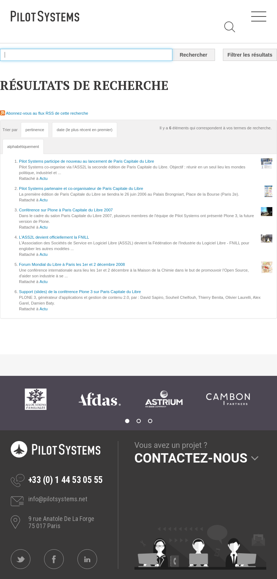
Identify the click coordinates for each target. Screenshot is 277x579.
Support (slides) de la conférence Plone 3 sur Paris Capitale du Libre (80, 292)
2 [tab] (139, 421)
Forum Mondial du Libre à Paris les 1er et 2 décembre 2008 (72, 264)
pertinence (34, 130)
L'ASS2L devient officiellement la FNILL (54, 237)
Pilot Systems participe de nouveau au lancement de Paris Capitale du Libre (86, 161)
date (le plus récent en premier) (84, 130)
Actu (43, 178)
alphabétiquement (23, 146)
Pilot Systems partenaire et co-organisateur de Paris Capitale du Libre (81, 188)
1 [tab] (127, 421)
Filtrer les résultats (250, 55)
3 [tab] (150, 421)
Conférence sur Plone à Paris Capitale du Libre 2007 (66, 210)
